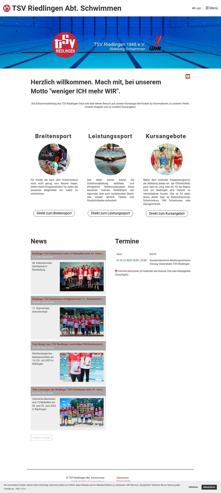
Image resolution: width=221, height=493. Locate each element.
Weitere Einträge (41, 437)
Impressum (123, 477)
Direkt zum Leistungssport (110, 213)
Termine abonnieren (128, 271)
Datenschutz (123, 481)
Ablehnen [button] (193, 487)
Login (196, 8)
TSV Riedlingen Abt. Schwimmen (66, 8)
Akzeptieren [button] (209, 487)
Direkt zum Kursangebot (167, 213)
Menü (212, 8)
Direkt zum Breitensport (54, 213)
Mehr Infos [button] (21, 488)
